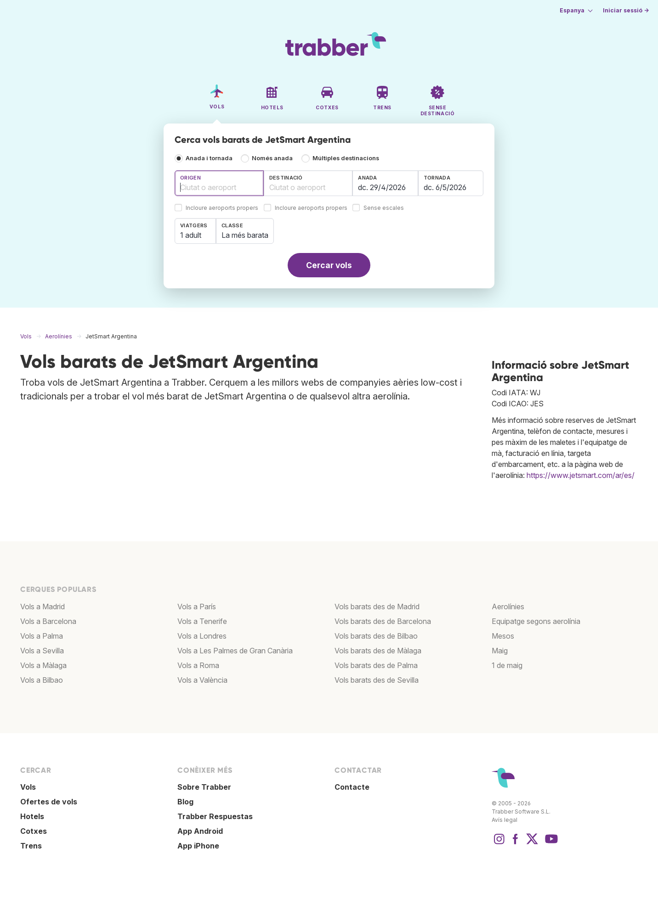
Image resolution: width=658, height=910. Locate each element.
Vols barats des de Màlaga (378, 650)
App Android (200, 831)
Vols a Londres (202, 635)
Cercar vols (329, 265)
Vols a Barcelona (48, 621)
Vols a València (202, 680)
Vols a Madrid (42, 606)
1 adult (190, 235)
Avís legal (504, 819)
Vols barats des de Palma (376, 665)
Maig (500, 650)
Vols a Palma (41, 635)
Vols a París (196, 606)
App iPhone (198, 845)
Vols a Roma (198, 665)
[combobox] (219, 183)
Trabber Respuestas (215, 816)
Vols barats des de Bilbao (376, 635)
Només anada (272, 158)
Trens (31, 845)
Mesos (503, 635)
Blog (185, 801)
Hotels (32, 816)
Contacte (352, 787)
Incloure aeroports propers (222, 208)
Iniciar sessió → (626, 10)
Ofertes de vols (48, 801)
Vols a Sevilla (42, 650)
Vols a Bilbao (41, 680)
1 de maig (507, 665)
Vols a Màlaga (43, 665)
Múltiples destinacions (345, 158)
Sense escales (383, 208)
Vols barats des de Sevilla (377, 680)
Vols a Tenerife (202, 621)
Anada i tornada (209, 158)
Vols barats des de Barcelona (383, 621)
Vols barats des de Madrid (377, 606)
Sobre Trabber (204, 787)
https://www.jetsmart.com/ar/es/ (581, 475)
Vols (28, 787)
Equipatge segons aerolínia (536, 621)
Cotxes (33, 831)
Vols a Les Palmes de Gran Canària (235, 650)
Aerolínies (508, 606)
